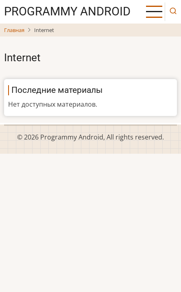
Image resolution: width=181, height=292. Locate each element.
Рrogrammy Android (67, 11)
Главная (14, 30)
